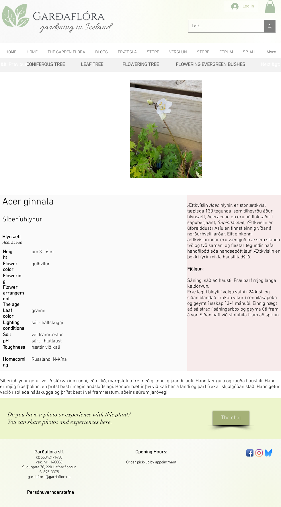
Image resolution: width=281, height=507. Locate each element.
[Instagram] (259, 453)
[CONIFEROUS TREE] (45, 65)
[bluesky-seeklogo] (268, 453)
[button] (270, 6)
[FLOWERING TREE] (140, 65)
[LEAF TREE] (92, 65)
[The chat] (231, 418)
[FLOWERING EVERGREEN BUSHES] (210, 65)
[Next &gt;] (270, 65)
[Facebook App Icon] (249, 453)
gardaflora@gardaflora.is (49, 477)
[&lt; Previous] (14, 65)
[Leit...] (222, 26)
